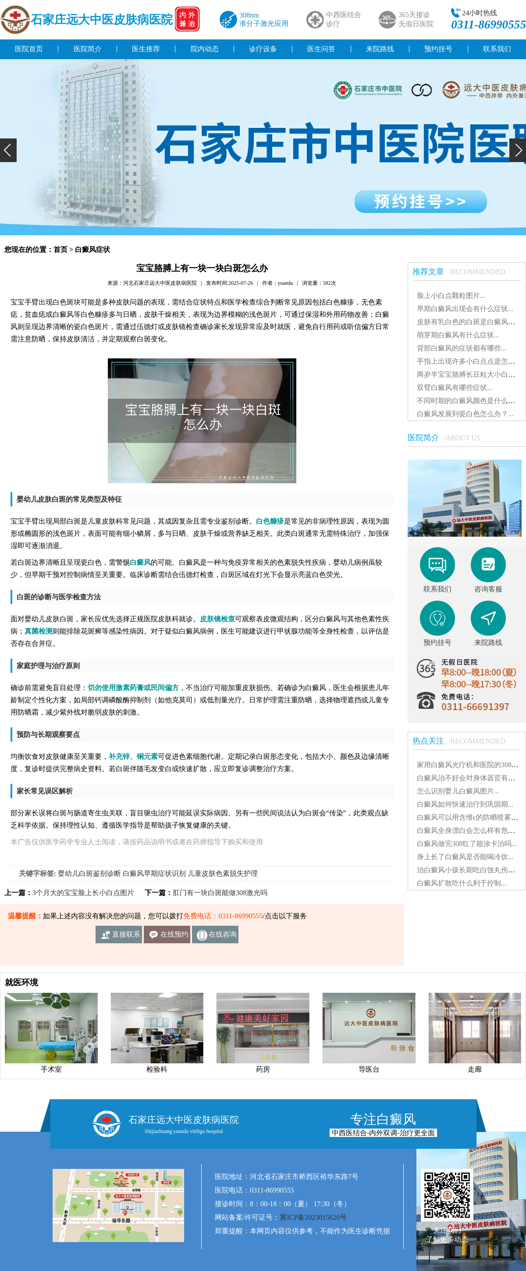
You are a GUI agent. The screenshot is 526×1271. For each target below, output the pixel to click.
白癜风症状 (92, 249)
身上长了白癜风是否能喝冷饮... (465, 856)
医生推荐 (146, 49)
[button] (8, 150)
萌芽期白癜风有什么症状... (458, 335)
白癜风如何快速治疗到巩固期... (465, 804)
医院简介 (88, 49)
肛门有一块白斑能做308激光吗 (220, 892)
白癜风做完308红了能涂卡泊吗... (467, 843)
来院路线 (380, 49)
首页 (60, 249)
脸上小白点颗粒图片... (451, 295)
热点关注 (463, 740)
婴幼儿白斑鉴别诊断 (89, 873)
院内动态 (205, 49)
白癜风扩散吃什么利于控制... (461, 883)
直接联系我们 (126, 937)
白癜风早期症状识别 (154, 873)
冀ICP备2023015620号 (313, 1217)
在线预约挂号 (174, 937)
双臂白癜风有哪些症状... (454, 387)
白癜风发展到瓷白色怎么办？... (465, 414)
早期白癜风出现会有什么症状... (465, 308)
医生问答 (321, 49)
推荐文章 (463, 271)
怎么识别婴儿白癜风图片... (458, 791)
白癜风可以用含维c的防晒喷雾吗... (470, 817)
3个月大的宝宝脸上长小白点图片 (83, 892)
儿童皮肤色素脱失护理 (223, 873)
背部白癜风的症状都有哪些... (461, 348)
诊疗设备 (263, 49)
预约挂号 (438, 49)
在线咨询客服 (223, 937)
